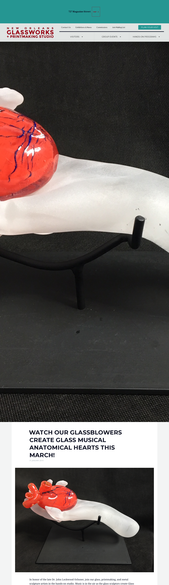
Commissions (101, 27)
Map (96, 12)
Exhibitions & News (84, 27)
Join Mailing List (118, 27)
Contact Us (66, 27)
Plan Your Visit (149, 27)
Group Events (112, 37)
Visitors (76, 37)
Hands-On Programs (146, 37)
